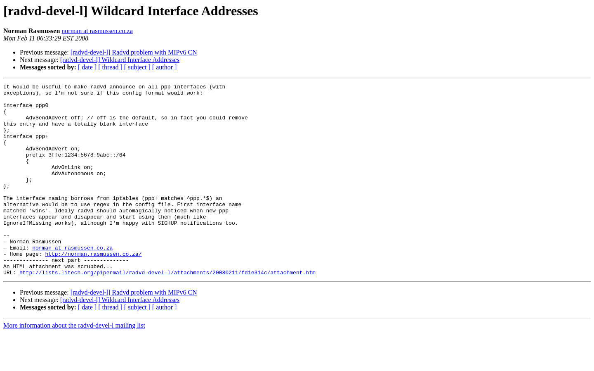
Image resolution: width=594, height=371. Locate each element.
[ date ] (87, 67)
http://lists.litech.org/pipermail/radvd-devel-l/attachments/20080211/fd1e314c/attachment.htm (167, 310)
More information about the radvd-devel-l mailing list (74, 363)
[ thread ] (110, 67)
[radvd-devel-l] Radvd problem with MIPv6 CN (134, 52)
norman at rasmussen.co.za (96, 30)
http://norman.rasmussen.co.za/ (93, 288)
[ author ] (164, 67)
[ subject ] (137, 67)
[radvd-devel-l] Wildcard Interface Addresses (119, 59)
